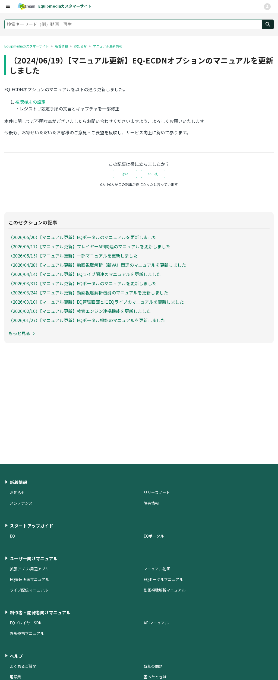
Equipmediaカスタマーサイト (26, 46)
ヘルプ (16, 656)
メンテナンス (21, 503)
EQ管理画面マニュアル (29, 579)
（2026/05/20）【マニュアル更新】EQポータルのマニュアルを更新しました (82, 237)
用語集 (15, 676)
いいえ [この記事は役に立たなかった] (153, 174)
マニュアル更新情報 (107, 46)
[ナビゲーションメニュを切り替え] (267, 6)
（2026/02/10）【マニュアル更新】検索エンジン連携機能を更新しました (79, 311)
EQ (12, 536)
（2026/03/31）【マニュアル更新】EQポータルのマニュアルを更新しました (82, 283)
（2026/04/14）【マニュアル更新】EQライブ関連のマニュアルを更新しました (84, 274)
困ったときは (155, 676)
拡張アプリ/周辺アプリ (29, 568)
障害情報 (151, 503)
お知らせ (80, 46)
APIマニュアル (156, 622)
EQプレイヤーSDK (25, 622)
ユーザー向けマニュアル (34, 558)
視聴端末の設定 (30, 101)
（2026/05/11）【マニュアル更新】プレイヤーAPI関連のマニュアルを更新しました (89, 246)
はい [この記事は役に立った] (125, 174)
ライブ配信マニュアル (29, 590)
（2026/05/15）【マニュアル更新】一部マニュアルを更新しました (73, 255)
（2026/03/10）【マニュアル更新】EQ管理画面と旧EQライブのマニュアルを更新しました (96, 301)
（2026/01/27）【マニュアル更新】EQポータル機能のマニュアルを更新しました (86, 320)
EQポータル (154, 536)
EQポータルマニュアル (163, 579)
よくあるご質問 (23, 666)
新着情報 (61, 46)
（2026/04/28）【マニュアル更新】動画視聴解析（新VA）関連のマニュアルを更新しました (97, 265)
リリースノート (157, 492)
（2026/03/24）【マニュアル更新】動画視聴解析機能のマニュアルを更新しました (88, 292)
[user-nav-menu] (7, 6)
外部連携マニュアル (27, 633)
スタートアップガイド (31, 525)
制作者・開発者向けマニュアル (40, 612)
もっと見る (19, 333)
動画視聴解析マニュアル (164, 590)
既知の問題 (153, 666)
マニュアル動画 (157, 568)
